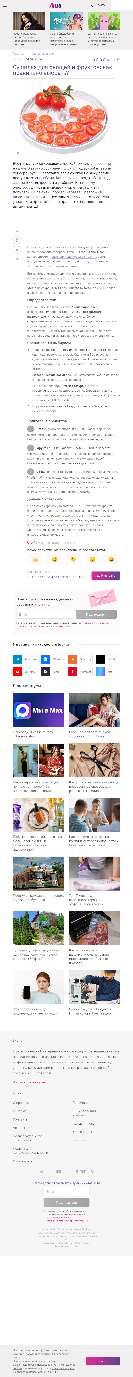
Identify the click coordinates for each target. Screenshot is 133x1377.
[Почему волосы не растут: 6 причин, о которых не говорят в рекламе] (29, 21)
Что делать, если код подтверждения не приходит (36, 1011)
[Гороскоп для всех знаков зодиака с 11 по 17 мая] (94, 710)
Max (104, 671)
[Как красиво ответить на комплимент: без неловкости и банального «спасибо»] (94, 815)
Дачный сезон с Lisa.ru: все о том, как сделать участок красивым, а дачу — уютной (102, 39)
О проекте (21, 1102)
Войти (122, 4)
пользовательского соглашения (93, 623)
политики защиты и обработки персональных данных (43, 1369)
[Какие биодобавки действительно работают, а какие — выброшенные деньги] (66, 21)
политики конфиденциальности (35, 626)
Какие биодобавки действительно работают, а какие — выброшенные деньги (64, 39)
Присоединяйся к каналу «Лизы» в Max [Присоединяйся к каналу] (33, 734)
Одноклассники (80, 659)
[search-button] (113, 5)
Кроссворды (82, 1131)
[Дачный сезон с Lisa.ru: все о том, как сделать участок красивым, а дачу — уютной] (104, 21)
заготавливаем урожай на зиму (74, 257)
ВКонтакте (53, 659)
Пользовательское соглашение (28, 1138)
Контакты (20, 1119)
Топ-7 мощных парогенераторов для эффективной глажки (86, 899)
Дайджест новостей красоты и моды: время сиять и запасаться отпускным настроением (37, 843)
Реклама (20, 1111)
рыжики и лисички (49, 525)
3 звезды (101, 59)
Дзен (50, 671)
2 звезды (97, 59)
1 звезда (94, 59)
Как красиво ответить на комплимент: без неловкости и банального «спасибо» (94, 840)
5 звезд (108, 59)
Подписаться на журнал (30, 1082)
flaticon (75, 1246)
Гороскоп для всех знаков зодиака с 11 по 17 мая (89, 734)
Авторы (19, 1127)
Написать (108, 575)
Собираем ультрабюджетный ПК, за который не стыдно (92, 1011)
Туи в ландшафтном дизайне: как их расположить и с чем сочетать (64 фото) (36, 954)
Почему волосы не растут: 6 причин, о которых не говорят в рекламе (26, 39)
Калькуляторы (83, 1123)
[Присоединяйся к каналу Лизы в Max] (38, 710)
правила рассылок (62, 626)
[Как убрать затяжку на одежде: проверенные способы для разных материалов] (94, 760)
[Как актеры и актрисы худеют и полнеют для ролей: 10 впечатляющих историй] (38, 760)
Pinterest (79, 671)
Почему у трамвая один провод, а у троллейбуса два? (38, 897)
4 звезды (104, 59)
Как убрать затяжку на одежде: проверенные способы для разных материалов (94, 786)
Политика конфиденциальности (30, 1150)
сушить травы (65, 506)
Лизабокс (80, 1102)
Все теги (79, 1140)
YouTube (24, 671)
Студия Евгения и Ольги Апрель (74, 1243)
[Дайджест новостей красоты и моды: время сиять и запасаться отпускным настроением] (38, 815)
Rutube (106, 659)
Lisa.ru (17, 59)
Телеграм (25, 659)
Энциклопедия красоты (84, 1113)
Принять (103, 1361)
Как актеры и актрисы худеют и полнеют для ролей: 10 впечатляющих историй (38, 786)
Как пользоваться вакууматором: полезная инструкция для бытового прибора (89, 956)
